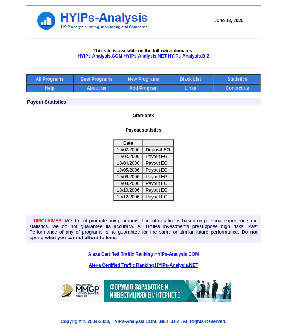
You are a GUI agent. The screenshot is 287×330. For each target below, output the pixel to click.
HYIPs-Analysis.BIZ (188, 56)
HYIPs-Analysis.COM (100, 56)
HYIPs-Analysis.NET (145, 56)
